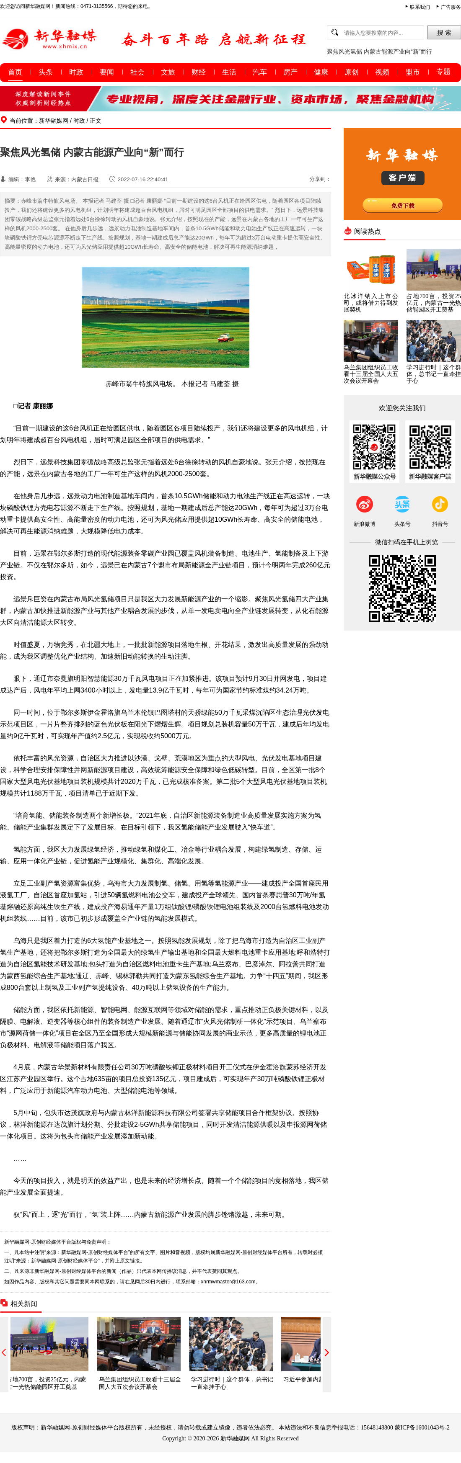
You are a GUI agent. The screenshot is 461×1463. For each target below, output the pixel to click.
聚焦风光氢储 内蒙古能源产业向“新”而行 (379, 51)
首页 (15, 72)
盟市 (413, 72)
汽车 (260, 72)
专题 (443, 72)
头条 (46, 72)
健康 (321, 72)
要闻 (107, 72)
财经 (199, 72)
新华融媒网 (53, 120)
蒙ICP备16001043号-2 (422, 1427)
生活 (229, 72)
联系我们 (420, 7)
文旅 (168, 72)
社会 (137, 72)
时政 (76, 72)
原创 (351, 72)
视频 (382, 72)
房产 (290, 72)
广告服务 (451, 7)
